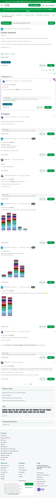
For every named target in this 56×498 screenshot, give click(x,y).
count (20, 412)
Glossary (3, 474)
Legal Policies (40, 473)
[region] (18, 488)
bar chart (25, 412)
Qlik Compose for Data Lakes (8, 448)
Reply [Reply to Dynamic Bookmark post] (50, 65)
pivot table (5, 412)
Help (43, 5)
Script (6, 57)
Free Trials (3, 470)
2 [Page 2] (52, 73)
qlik (40, 409)
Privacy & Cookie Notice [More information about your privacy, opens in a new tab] (13, 494)
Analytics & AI (19, 15)
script (17, 409)
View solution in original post (9, 100)
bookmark (7, 54)
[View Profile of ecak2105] (8, 28)
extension (42, 412)
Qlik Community (5, 15)
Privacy (20, 474)
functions (11, 412)
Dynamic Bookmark (6, 395)
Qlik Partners (4, 467)
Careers (21, 476)
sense (9, 409)
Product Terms (40, 483)
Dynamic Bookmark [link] (7, 16)
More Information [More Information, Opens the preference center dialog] (29, 487)
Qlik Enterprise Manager (6, 453)
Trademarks (39, 477)
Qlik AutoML (4, 442)
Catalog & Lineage (5, 455)
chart (27, 409)
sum (38, 412)
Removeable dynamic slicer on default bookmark (14, 392)
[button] (54, 29)
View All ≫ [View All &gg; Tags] (4, 415)
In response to (9, 84)
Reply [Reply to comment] (48, 107)
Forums (12, 15)
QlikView (3, 444)
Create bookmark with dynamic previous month (13, 400)
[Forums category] (3, 424)
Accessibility (22, 472)
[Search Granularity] (6, 23)
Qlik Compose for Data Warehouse (9, 451)
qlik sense (5, 409)
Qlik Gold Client (4, 457)
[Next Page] (54, 73)
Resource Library (5, 465)
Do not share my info (42, 486)
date (14, 409)
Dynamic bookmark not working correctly (12, 398)
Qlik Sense (3, 440)
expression (22, 409)
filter (31, 409)
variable (30, 412)
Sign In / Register (50, 5)
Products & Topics (29, 15)
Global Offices (22, 480)
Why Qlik (3, 459)
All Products (4, 435)
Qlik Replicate (4, 446)
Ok (29, 484)
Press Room (22, 467)
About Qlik (21, 465)
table (44, 409)
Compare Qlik (4, 472)
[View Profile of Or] (6, 159)
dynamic (13, 54)
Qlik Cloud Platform (5, 438)
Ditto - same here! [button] (6, 62)
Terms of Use (40, 479)
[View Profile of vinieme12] (10, 81)
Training (3, 476)
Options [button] (53, 15)
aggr (34, 412)
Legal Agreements (41, 481)
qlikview (16, 412)
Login (21, 1)
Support (3, 478)
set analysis (35, 409)
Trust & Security (23, 470)
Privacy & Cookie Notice (43, 475)
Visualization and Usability (42, 15)
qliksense (48, 409)
